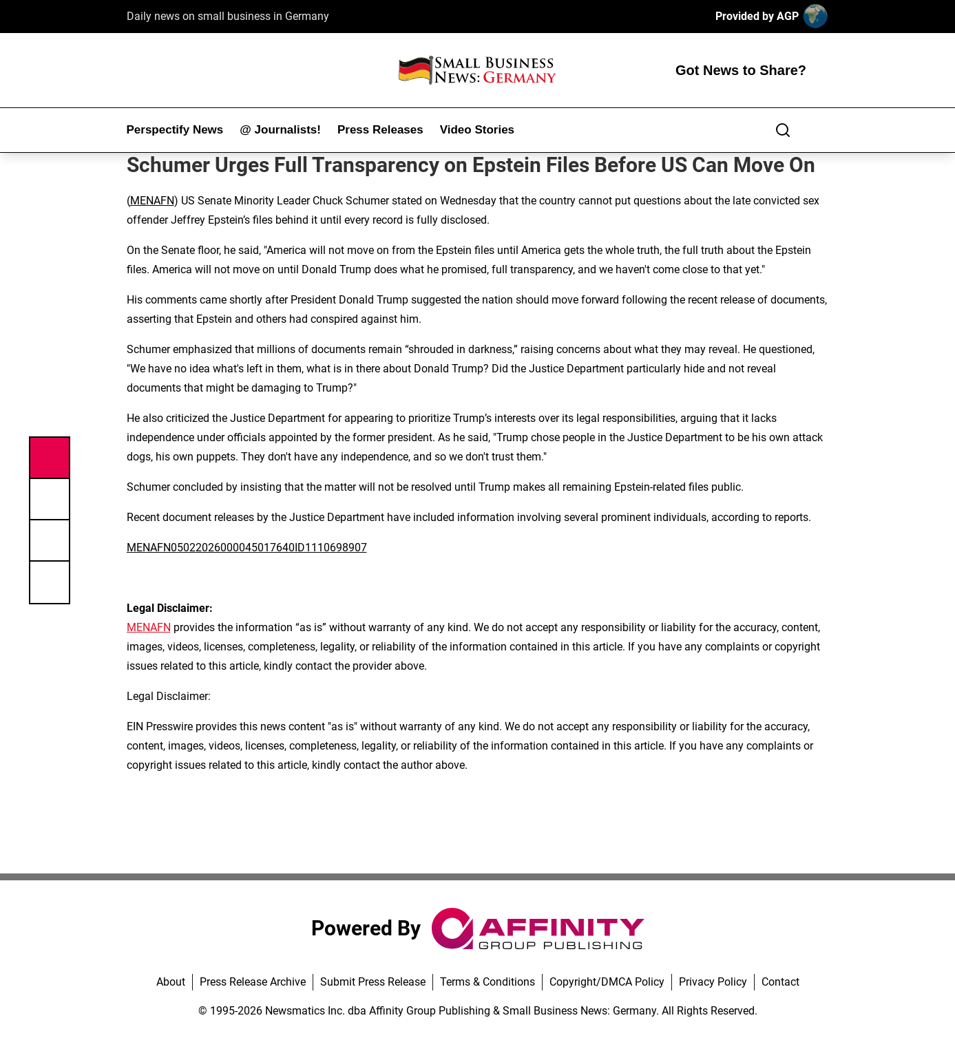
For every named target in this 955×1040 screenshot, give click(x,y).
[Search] (782, 130)
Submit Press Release (373, 981)
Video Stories (477, 129)
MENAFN (152, 200)
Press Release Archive (253, 981)
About (170, 981)
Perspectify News (175, 129)
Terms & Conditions (487, 981)
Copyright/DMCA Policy (606, 981)
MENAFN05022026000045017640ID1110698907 (247, 547)
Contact (780, 981)
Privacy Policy (713, 981)
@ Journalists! (280, 129)
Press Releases (380, 129)
